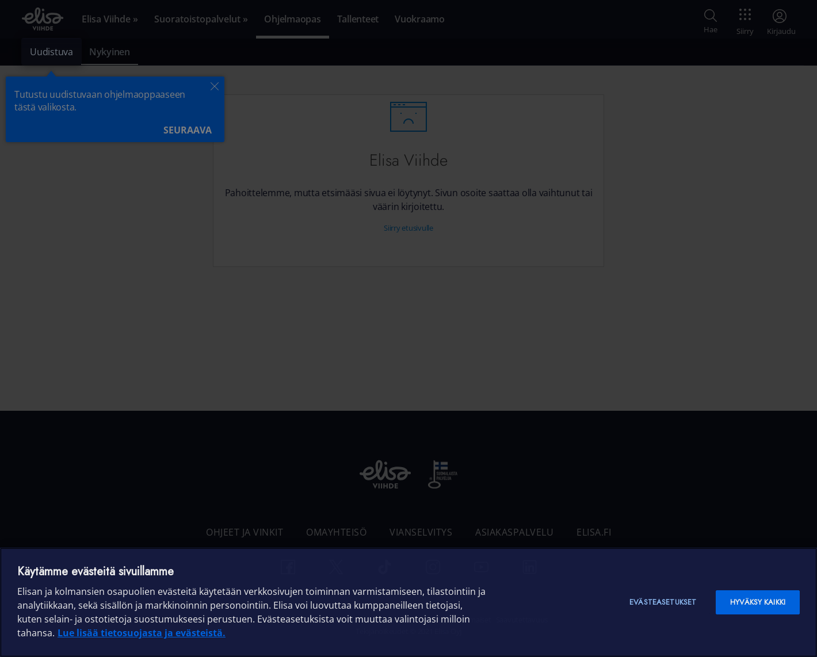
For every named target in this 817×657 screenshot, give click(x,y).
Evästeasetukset (662, 602)
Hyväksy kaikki (757, 602)
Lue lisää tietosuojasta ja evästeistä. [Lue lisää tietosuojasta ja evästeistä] (142, 633)
